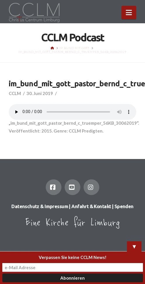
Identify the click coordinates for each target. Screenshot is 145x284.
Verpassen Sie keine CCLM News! (73, 257)
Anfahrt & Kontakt (91, 206)
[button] (128, 12)
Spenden (124, 206)
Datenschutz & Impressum (39, 206)
